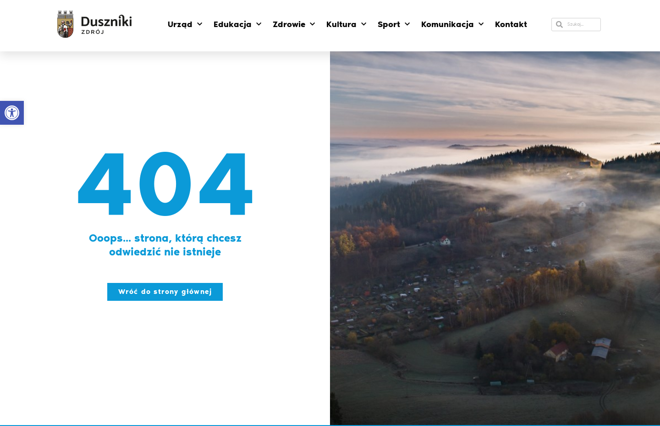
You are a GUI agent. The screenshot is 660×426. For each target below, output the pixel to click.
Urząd (185, 24)
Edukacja (237, 24)
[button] (12, 113)
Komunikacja (452, 24)
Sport (394, 24)
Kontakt (511, 24)
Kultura (346, 24)
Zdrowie (294, 24)
